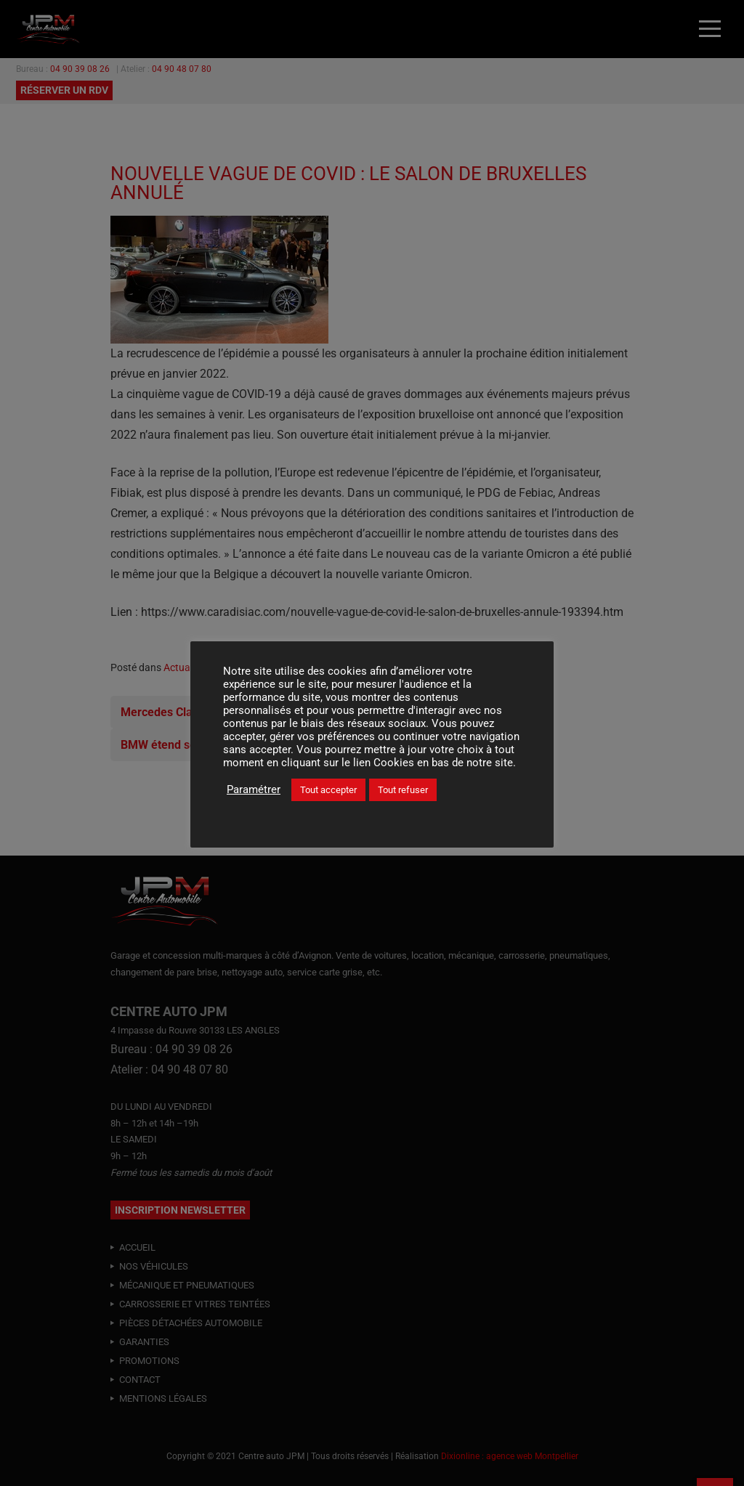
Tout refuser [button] (403, 789)
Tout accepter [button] (328, 789)
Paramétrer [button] (253, 789)
